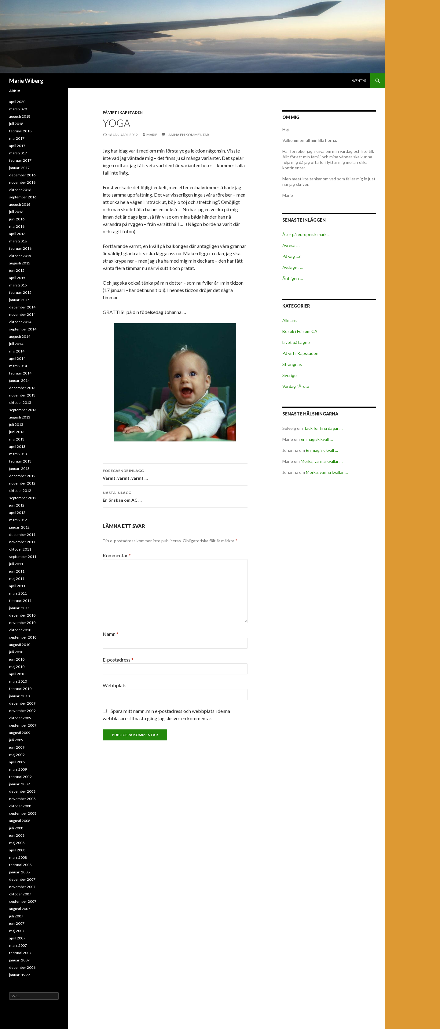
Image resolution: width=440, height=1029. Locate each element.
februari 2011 (20, 600)
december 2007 (22, 879)
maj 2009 (16, 754)
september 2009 (22, 725)
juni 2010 (16, 659)
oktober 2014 (20, 321)
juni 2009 (16, 747)
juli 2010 (16, 652)
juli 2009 (16, 740)
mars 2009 (18, 769)
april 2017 (17, 145)
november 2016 (22, 182)
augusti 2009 (19, 732)
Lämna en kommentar (188, 134)
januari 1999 (19, 974)
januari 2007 (19, 960)
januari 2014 (19, 380)
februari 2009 (20, 776)
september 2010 (22, 637)
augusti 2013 (19, 417)
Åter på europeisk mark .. (305, 234)
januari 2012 (19, 527)
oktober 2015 (20, 255)
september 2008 (22, 813)
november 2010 (22, 622)
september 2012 (22, 498)
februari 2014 (20, 373)
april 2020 (17, 101)
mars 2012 (18, 520)
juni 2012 (16, 505)
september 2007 (22, 901)
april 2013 (17, 446)
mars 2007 (18, 945)
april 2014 (17, 358)
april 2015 (17, 277)
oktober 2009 (20, 718)
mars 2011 (18, 593)
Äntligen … (292, 278)
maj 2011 (16, 578)
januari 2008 (19, 872)
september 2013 (22, 410)
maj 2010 (16, 666)
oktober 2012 (20, 490)
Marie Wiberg (26, 80)
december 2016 (22, 175)
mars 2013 (18, 454)
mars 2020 (18, 109)
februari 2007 (20, 952)
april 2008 (17, 850)
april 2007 (17, 938)
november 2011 (22, 542)
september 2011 (22, 556)
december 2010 (22, 615)
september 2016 (22, 197)
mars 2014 (18, 365)
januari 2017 (19, 167)
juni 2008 (16, 835)
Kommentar (117, 555)
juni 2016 (16, 219)
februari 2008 (20, 864)
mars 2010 (18, 681)
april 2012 (17, 512)
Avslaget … (292, 267)
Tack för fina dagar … (323, 428)
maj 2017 (16, 138)
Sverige (289, 375)
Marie (151, 134)
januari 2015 (19, 299)
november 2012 (22, 483)
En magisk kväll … (317, 439)
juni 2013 (16, 432)
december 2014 (22, 307)
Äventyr (359, 81)
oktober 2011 (20, 549)
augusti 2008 (19, 820)
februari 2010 (20, 688)
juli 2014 (16, 343)
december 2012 (22, 476)
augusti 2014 (19, 336)
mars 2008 (18, 857)
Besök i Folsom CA (299, 331)
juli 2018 (16, 123)
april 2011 (17, 586)
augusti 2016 (19, 204)
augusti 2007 (19, 908)
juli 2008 (16, 828)
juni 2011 (16, 571)
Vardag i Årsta (295, 386)
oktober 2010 (20, 630)
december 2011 (22, 534)
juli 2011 (16, 564)
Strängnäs (292, 364)
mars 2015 (18, 285)
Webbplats (115, 685)
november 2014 (22, 314)
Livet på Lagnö (296, 342)
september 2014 (22, 329)
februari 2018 (20, 131)
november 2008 (22, 798)
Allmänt (289, 320)
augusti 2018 (19, 116)
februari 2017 (20, 160)
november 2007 (22, 886)
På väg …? (291, 256)
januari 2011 (19, 608)
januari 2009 (19, 784)
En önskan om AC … (175, 496)
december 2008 (22, 791)
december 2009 (22, 703)
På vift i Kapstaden (123, 112)
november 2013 (22, 395)
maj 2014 (16, 351)
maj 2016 (16, 226)
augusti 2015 (19, 263)
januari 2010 (19, 696)
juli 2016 (16, 211)
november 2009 (22, 710)
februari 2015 (20, 292)
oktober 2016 (20, 189)
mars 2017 (18, 153)
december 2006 (22, 967)
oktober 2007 (20, 894)
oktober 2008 (20, 806)
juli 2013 (16, 424)
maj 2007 (16, 930)
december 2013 (22, 387)
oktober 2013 (20, 402)
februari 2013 (20, 461)
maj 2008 (16, 842)
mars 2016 (18, 241)
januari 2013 (19, 468)
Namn (111, 634)
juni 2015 (16, 270)
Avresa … (290, 245)
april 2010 (17, 674)
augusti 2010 (19, 644)
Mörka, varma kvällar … (322, 461)
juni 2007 (16, 923)
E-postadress (118, 659)
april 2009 (17, 762)
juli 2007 (16, 916)
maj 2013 (16, 439)
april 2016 (17, 233)
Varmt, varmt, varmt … (175, 474)
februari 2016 (20, 248)
